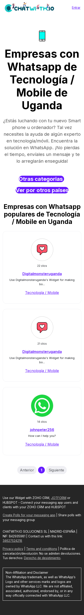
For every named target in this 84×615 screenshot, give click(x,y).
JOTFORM (58, 498)
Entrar (76, 7)
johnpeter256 (42, 429)
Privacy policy (13, 549)
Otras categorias (41, 179)
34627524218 (12, 541)
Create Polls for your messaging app (29, 515)
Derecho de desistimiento (42, 558)
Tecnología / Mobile (42, 292)
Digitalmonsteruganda (42, 273)
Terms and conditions (41, 549)
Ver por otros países (42, 190)
